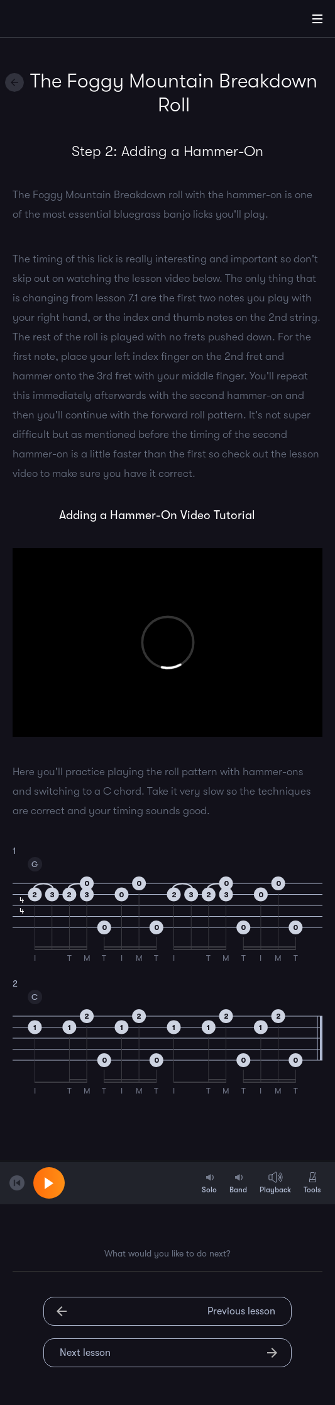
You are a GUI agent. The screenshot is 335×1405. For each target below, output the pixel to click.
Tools (312, 1182)
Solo (209, 1182)
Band (238, 1182)
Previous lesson (241, 1311)
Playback (275, 1182)
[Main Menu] (317, 19)
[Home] (50, 21)
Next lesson (85, 1352)
